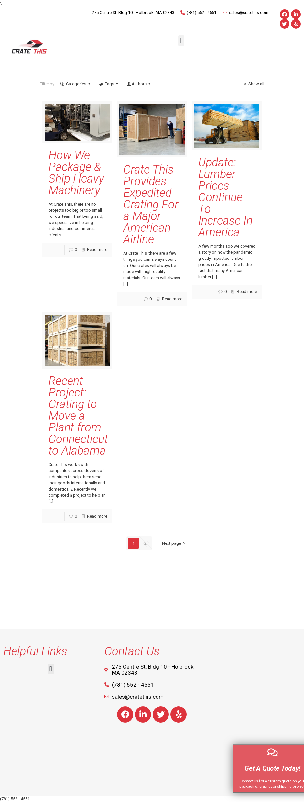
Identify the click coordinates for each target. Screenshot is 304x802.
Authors (139, 83)
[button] (181, 40)
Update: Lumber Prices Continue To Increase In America (225, 197)
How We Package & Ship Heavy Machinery (76, 173)
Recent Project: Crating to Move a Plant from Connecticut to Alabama (78, 416)
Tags (109, 83)
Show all (253, 83)
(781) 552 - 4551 (15, 799)
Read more (97, 249)
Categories (75, 83)
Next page (174, 543)
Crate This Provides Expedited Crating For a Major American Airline (151, 204)
